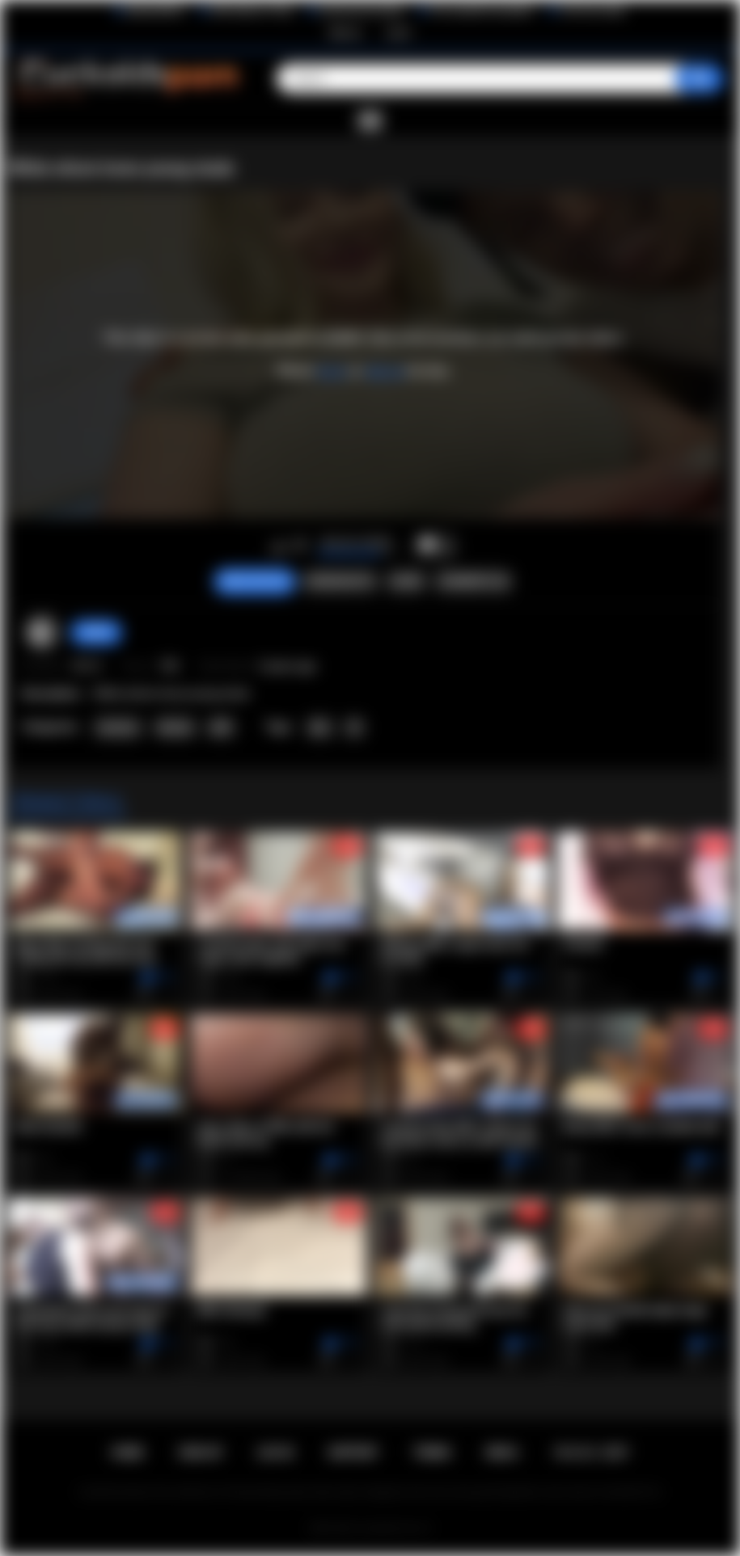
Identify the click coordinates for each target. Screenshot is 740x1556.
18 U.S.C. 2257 (590, 1452)
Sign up (344, 32)
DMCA (502, 1452)
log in (332, 371)
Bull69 (96, 632)
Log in (398, 32)
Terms (431, 1452)
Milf (221, 727)
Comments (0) (473, 581)
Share (406, 581)
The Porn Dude (592, 10)
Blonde (175, 727)
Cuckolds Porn (389, 1528)
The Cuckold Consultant (481, 10)
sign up (384, 371)
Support (353, 1452)
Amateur (118, 727)
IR (354, 727)
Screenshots (339, 581)
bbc (319, 727)
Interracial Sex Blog (361, 10)
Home (128, 1452)
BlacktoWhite (155, 10)
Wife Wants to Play (251, 10)
